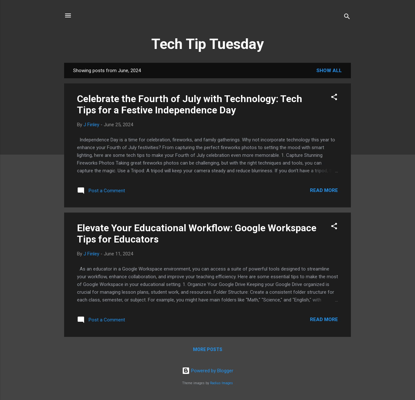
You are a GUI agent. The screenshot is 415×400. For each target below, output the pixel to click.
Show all (329, 70)
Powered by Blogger (207, 371)
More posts (207, 349)
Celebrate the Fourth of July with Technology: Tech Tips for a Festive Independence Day (189, 104)
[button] (334, 98)
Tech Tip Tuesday (207, 43)
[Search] (347, 17)
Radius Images (221, 383)
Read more (324, 190)
